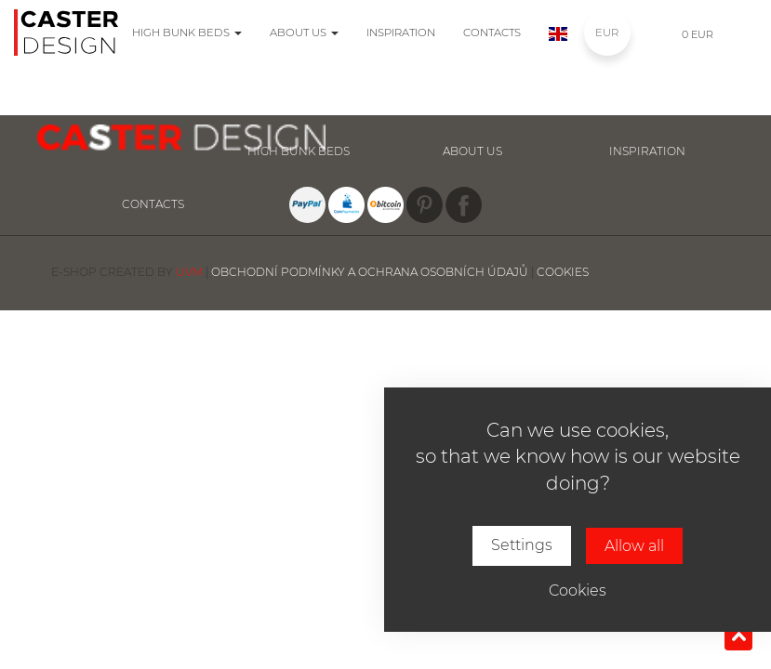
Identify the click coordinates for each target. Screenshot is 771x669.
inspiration (647, 151)
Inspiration (400, 32)
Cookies (577, 590)
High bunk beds (187, 32)
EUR (607, 32)
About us (304, 32)
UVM (189, 272)
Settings (521, 545)
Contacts (492, 32)
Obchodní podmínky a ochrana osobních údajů (369, 272)
